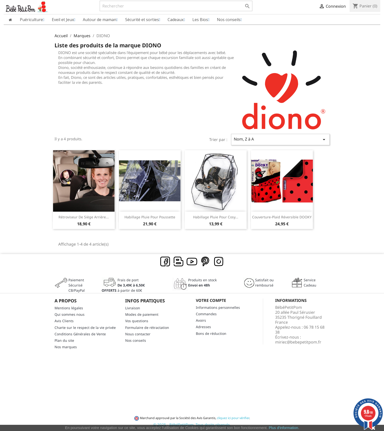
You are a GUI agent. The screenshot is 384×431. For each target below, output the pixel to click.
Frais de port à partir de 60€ (123, 285)
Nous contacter (137, 334)
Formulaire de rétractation (147, 327)
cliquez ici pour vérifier (233, 418)
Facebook (165, 262)
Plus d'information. (284, 428)
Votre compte (211, 300)
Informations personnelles (218, 307)
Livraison (132, 308)
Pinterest (205, 262)
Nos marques (66, 347)
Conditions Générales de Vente (80, 334)
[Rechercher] (176, 6)
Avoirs (201, 320)
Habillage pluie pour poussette (149, 217)
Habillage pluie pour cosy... (215, 217)
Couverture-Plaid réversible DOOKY (282, 217)
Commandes (206, 314)
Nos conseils (135, 340)
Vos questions (136, 320)
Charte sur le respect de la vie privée (85, 327)
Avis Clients (64, 320)
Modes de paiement (141, 314)
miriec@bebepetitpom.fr (298, 342)
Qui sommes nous (70, 314)
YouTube (192, 262)
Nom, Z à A (280, 139)
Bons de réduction (211, 333)
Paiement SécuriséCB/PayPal (76, 285)
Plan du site (64, 340)
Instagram (219, 262)
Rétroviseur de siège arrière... (84, 217)
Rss (179, 262)
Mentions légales (69, 308)
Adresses (203, 326)
